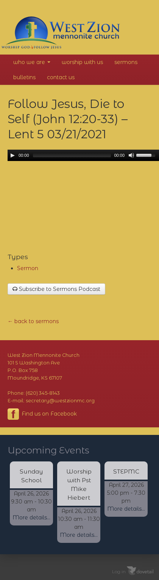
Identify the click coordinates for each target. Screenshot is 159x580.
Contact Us (61, 77)
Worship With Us (82, 62)
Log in (119, 571)
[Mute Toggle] (131, 155)
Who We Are (31, 62)
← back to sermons (33, 321)
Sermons (125, 62)
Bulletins (24, 77)
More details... (31, 517)
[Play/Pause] (12, 155)
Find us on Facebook (42, 414)
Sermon (27, 268)
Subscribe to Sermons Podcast (56, 289)
